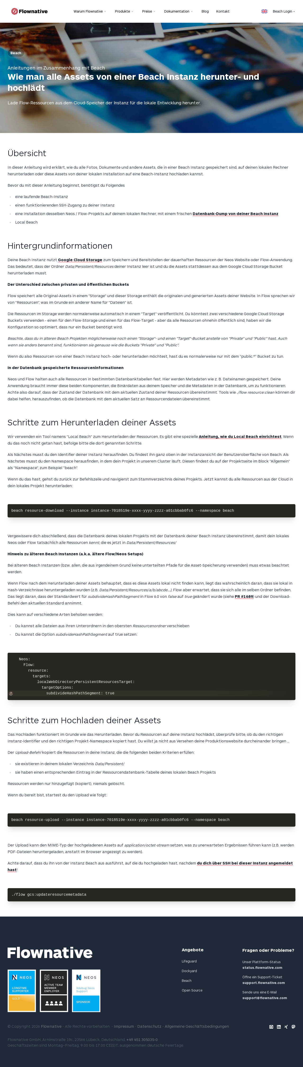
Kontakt (223, 11)
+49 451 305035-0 (142, 1039)
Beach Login (284, 11)
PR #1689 (244, 596)
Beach (15, 53)
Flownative (51, 1026)
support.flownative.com (263, 983)
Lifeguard (189, 961)
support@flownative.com (264, 998)
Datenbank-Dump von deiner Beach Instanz (235, 213)
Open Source (192, 990)
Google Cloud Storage (80, 259)
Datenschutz (149, 1026)
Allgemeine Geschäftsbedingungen (197, 1026)
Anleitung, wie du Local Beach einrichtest (240, 436)
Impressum (124, 1026)
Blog (205, 11)
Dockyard (189, 971)
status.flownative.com (262, 968)
